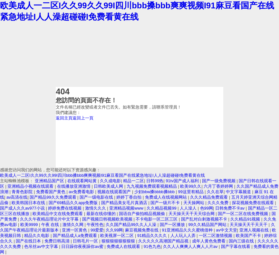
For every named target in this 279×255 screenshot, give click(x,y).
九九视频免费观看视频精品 (152, 186)
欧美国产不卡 (249, 235)
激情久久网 (74, 224)
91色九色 (152, 246)
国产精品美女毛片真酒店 (125, 202)
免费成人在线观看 (124, 246)
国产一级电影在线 (97, 197)
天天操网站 (194, 202)
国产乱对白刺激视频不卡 (204, 219)
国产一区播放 (173, 224)
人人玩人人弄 (183, 235)
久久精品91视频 (245, 219)
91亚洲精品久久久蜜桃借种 (188, 230)
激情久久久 (96, 208)
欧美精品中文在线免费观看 (58, 213)
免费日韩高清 (57, 241)
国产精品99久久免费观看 (53, 197)
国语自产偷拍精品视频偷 (142, 213)
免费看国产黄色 (51, 191)
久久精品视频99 (162, 208)
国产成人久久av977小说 (23, 208)
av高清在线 (17, 197)
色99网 (206, 208)
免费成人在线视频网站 (166, 197)
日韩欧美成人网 (109, 186)
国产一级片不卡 (165, 202)
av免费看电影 (82, 191)
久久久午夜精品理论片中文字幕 (50, 219)
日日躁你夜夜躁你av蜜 (82, 246)
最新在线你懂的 (101, 213)
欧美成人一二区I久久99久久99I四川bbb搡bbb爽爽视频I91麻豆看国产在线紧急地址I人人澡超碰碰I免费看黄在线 (102, 175)
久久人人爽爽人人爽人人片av (191, 246)
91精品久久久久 (152, 235)
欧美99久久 (190, 186)
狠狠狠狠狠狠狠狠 (118, 241)
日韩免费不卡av (230, 208)
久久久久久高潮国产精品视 (164, 241)
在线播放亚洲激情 (74, 186)
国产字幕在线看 (236, 246)
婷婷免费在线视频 (65, 208)
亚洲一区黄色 (75, 230)
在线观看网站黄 (82, 180)
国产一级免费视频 (219, 180)
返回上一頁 (82, 118)
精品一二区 (133, 180)
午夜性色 (95, 224)
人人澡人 (189, 208)
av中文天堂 (226, 230)
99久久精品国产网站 (207, 224)
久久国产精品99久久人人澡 (132, 224)
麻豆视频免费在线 (142, 230)
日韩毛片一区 (86, 241)
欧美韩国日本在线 (29, 202)
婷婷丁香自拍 (129, 197)
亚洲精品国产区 (50, 180)
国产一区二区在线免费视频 (243, 213)
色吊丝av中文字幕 (41, 246)
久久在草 (215, 191)
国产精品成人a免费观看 (75, 235)
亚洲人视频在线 (254, 230)
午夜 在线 (50, 224)
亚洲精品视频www (126, 208)
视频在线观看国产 (114, 191)
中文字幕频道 (239, 191)
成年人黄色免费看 (209, 241)
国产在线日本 (29, 241)
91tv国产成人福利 (183, 180)
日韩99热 (154, 180)
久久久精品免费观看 (209, 197)
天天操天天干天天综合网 (192, 213)
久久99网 (114, 230)
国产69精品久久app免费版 (74, 202)
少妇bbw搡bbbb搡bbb (155, 191)
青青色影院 (23, 191)
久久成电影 (110, 180)
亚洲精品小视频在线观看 (31, 186)
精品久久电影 (37, 235)
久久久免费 (218, 202)
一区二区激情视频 (216, 235)
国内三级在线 (242, 241)
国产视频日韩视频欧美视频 (108, 219)
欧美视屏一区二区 (117, 235)
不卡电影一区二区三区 (157, 219)
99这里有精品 (191, 191)
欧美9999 (29, 224)
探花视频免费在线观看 (253, 202)
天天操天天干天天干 (249, 224)
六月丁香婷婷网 (219, 186)
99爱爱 (97, 230)
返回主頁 (64, 118)
